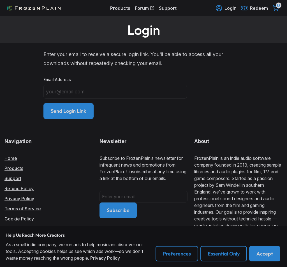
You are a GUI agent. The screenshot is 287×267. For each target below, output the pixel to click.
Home (10, 158)
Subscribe (118, 210)
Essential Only (224, 253)
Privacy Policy (19, 198)
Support (168, 8)
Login (226, 8)
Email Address (57, 79)
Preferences (177, 253)
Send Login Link (68, 111)
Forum (144, 8)
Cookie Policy (19, 219)
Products (120, 8)
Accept (264, 253)
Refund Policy (19, 188)
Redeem (254, 8)
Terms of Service (22, 208)
